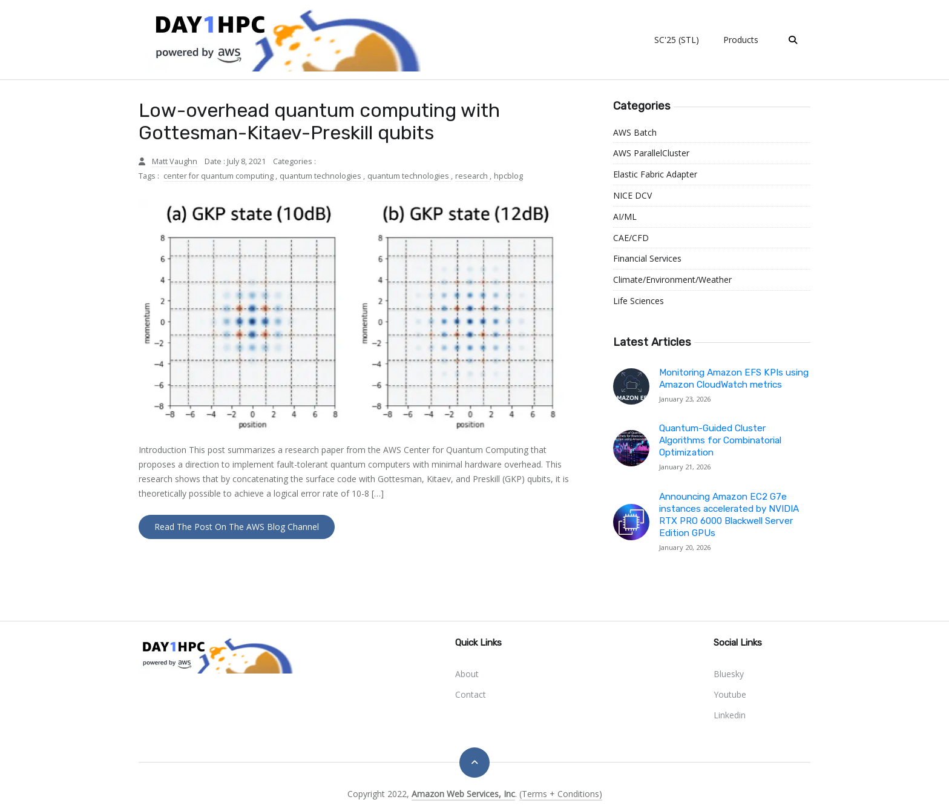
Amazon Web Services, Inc (463, 793)
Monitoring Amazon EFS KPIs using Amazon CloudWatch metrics (734, 378)
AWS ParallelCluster (651, 153)
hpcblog (508, 176)
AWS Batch (635, 132)
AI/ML (625, 216)
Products (740, 39)
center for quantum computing (219, 176)
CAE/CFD (631, 237)
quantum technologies (321, 176)
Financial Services (647, 258)
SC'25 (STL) (676, 39)
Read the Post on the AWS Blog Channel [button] (236, 526)
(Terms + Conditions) (560, 793)
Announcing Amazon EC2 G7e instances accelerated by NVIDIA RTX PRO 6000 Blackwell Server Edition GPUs (729, 514)
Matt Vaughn (174, 161)
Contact (470, 694)
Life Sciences (638, 300)
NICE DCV (632, 195)
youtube (730, 694)
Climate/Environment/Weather (672, 279)
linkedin (730, 715)
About (467, 674)
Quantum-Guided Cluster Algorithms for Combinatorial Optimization (720, 440)
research (472, 176)
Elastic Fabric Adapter (655, 174)
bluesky (729, 674)
